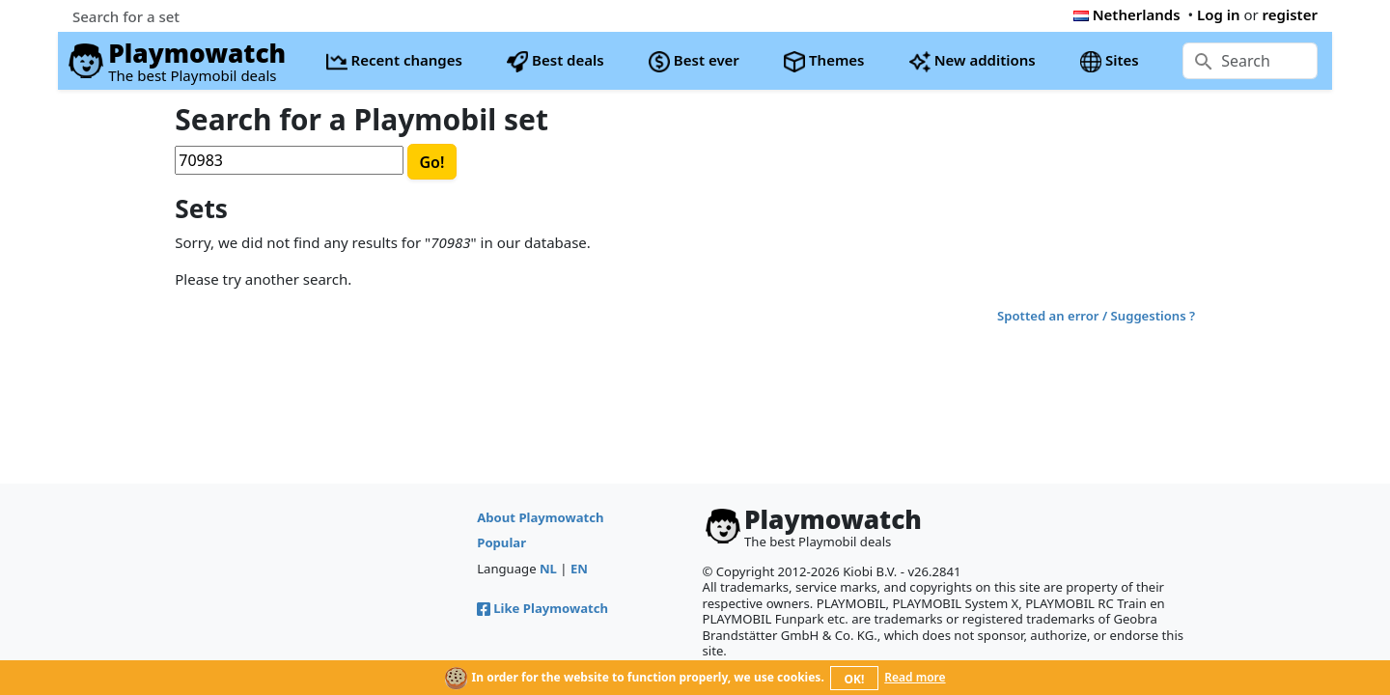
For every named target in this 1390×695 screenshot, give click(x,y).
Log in (1218, 14)
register (1290, 14)
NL (548, 568)
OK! (855, 679)
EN (579, 568)
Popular (501, 542)
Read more (914, 677)
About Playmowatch (540, 517)
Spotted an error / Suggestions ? (1096, 315)
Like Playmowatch (542, 608)
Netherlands (1127, 14)
